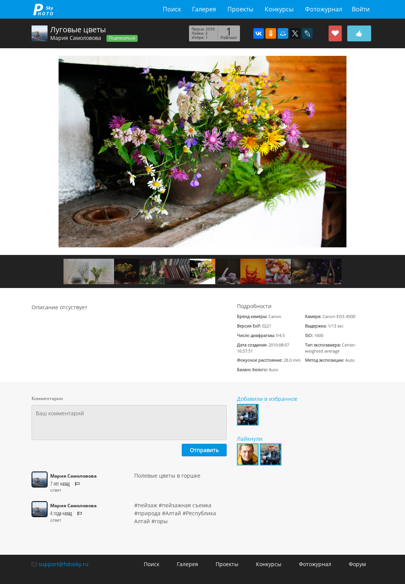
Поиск (172, 9)
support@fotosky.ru (63, 564)
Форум (357, 564)
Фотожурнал (323, 9)
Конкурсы (279, 9)
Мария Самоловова (75, 37)
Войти (361, 9)
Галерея (204, 9)
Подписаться (122, 38)
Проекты (240, 9)
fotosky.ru (43, 9)
